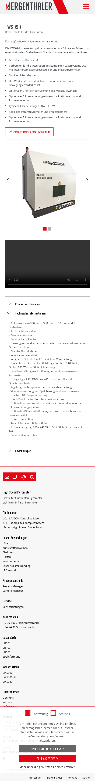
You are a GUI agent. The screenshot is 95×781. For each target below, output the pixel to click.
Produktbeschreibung (27, 304)
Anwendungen (23, 451)
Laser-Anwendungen (15, 537)
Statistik (64, 714)
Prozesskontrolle (13, 580)
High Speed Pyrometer (17, 492)
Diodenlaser (10, 512)
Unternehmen (11, 691)
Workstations (11, 666)
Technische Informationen (30, 313)
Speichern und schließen (47, 749)
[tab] (47, 304)
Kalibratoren (10, 616)
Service (7, 600)
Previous (10, 185)
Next (85, 185)
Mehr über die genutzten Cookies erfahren (47, 767)
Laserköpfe (9, 637)
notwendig (41, 714)
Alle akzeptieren (47, 758)
